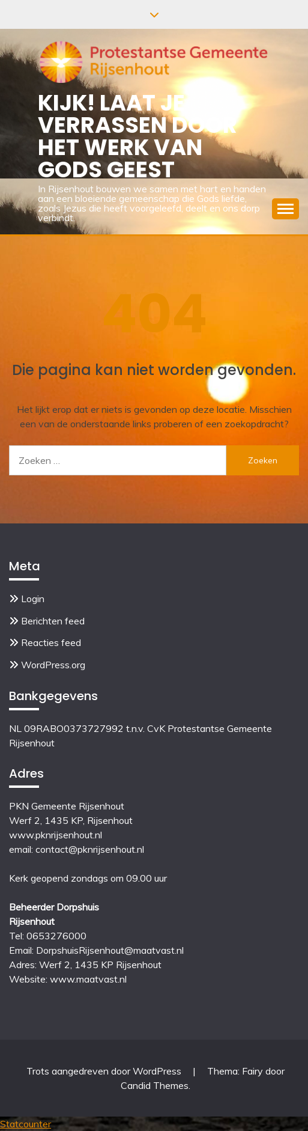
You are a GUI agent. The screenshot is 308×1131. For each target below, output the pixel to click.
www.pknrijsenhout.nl (55, 835)
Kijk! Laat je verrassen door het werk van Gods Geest (137, 135)
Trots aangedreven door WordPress (105, 1071)
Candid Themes (155, 1085)
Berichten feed (53, 621)
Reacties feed (51, 642)
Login (32, 599)
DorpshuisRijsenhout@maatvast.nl (110, 950)
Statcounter (25, 1124)
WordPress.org (53, 665)
